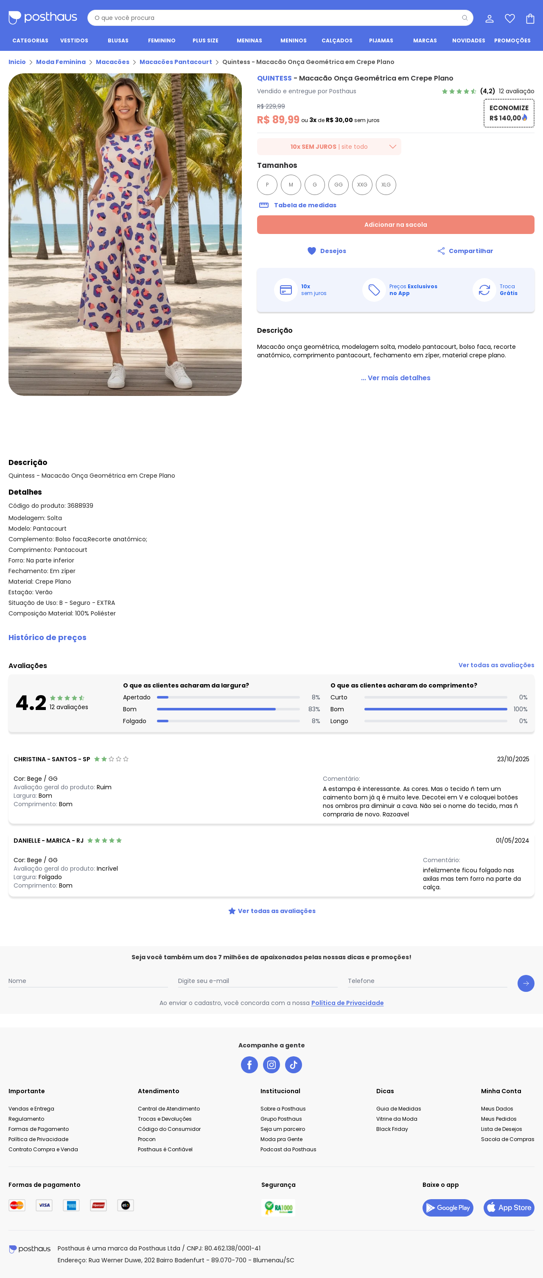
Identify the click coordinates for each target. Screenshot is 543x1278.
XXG (362, 184)
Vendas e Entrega (31, 1108)
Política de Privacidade (347, 1003)
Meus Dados (497, 1108)
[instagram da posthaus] (271, 1064)
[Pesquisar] (465, 18)
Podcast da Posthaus (288, 1149)
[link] (488, 91)
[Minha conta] (489, 18)
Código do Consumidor (169, 1129)
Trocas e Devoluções (165, 1118)
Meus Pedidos (499, 1118)
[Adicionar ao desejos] (326, 251)
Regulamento (26, 1118)
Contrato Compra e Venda (43, 1149)
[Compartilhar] (465, 251)
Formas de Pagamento (38, 1129)
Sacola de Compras (508, 1139)
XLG (386, 184)
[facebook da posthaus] (249, 1064)
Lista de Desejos (501, 1129)
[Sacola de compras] (529, 18)
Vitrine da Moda (396, 1118)
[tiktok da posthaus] (293, 1064)
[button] (271, 637)
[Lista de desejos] (509, 18)
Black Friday (392, 1129)
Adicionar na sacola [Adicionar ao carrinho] (395, 224)
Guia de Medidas (398, 1108)
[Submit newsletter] (526, 983)
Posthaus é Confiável (165, 1149)
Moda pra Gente (281, 1139)
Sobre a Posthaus (283, 1108)
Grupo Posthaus (281, 1118)
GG (338, 184)
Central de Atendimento (169, 1108)
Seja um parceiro (282, 1129)
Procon (147, 1139)
